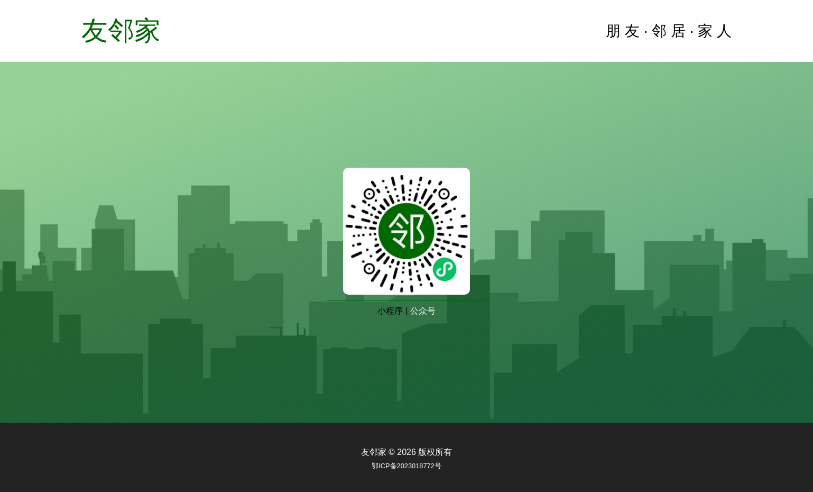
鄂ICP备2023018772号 (406, 466)
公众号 (423, 310)
